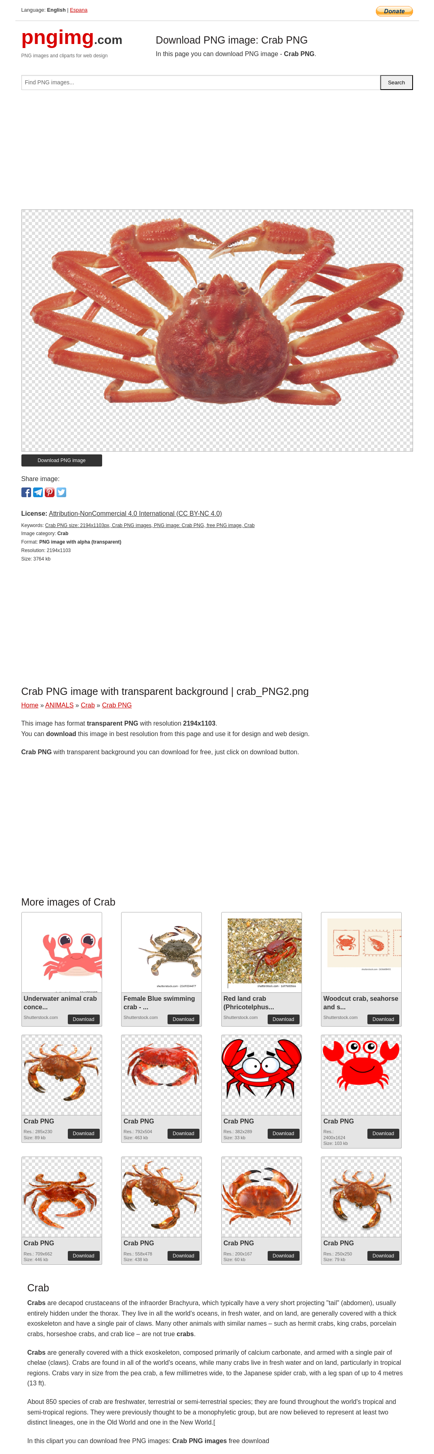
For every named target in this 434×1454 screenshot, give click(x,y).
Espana (78, 10)
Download (83, 1019)
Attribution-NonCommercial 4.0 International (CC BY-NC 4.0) (135, 513)
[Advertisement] (217, 152)
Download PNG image (62, 460)
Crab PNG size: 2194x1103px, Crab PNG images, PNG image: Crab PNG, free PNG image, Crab (150, 525)
